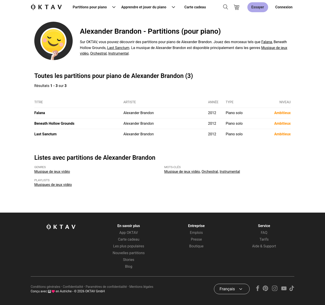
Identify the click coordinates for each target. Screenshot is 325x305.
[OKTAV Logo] (46, 7)
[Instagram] (275, 290)
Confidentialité (73, 287)
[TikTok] (291, 290)
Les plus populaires (128, 246)
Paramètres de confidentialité (106, 287)
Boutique (196, 246)
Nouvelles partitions (129, 253)
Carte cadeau (195, 7)
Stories (128, 260)
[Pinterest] (265, 290)
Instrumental (118, 53)
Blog (128, 266)
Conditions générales (45, 287)
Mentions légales (141, 287)
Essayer (257, 7)
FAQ (264, 232)
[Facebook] (257, 290)
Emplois (196, 232)
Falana (266, 42)
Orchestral (98, 53)
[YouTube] (284, 290)
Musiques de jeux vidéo (53, 185)
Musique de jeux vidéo (52, 171)
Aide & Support (264, 246)
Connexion (283, 7)
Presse (196, 239)
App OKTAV (128, 232)
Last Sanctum (118, 48)
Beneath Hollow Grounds (54, 123)
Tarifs (264, 239)
